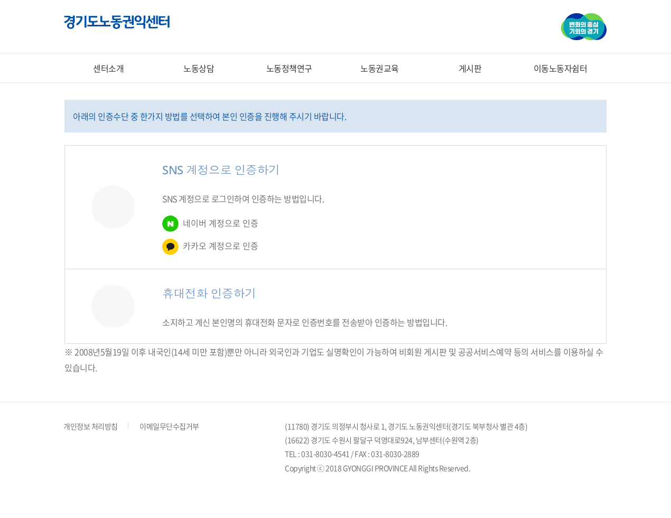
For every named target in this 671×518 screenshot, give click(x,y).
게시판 (470, 68)
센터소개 (108, 68)
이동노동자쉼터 (561, 68)
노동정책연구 (289, 68)
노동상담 (198, 68)
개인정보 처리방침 (90, 426)
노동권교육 (379, 68)
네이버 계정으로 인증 (210, 223)
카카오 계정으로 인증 (210, 247)
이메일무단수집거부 (169, 426)
